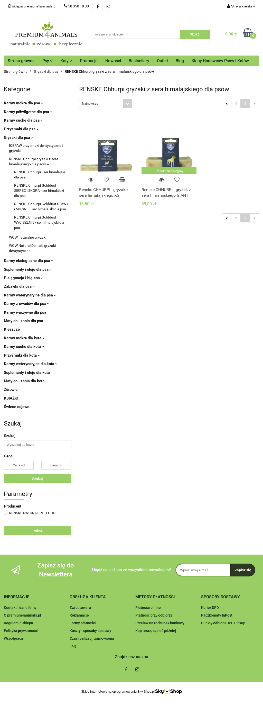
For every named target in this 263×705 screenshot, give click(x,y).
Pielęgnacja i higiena (23, 278)
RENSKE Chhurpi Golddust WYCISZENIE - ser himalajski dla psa (39, 222)
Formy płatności (83, 623)
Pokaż (38, 531)
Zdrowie (10, 389)
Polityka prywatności (21, 631)
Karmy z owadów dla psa (26, 303)
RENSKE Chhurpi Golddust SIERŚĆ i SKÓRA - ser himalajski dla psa (39, 190)
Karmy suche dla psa (23, 120)
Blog (180, 60)
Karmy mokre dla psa (23, 103)
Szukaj (37, 479)
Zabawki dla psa (19, 286)
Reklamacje (79, 615)
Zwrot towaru (80, 607)
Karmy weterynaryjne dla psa (30, 295)
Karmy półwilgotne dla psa (28, 112)
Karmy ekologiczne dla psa (28, 260)
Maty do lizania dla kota (24, 381)
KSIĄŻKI (11, 398)
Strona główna (21, 60)
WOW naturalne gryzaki (27, 237)
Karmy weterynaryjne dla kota (30, 363)
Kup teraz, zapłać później (155, 631)
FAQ (73, 646)
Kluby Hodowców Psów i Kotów (220, 60)
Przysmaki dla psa (21, 129)
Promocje (89, 60)
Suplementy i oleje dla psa (28, 269)
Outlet (162, 60)
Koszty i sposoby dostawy (90, 631)
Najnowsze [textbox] (90, 103)
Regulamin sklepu (18, 623)
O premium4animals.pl (22, 615)
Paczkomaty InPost (216, 615)
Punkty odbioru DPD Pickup (223, 623)
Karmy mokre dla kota (24, 338)
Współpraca (13, 638)
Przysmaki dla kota (22, 355)
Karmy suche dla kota (24, 346)
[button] (16, 597)
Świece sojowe (16, 406)
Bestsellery (139, 60)
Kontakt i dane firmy (20, 607)
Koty (66, 60)
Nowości (113, 60)
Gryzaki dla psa (18, 137)
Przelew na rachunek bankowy (159, 623)
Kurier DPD (210, 607)
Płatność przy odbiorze (154, 615)
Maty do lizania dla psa (23, 321)
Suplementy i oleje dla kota (27, 372)
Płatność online (148, 607)
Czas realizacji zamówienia (92, 638)
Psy (47, 60)
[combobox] (105, 103)
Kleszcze (12, 329)
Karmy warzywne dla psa (25, 312)
